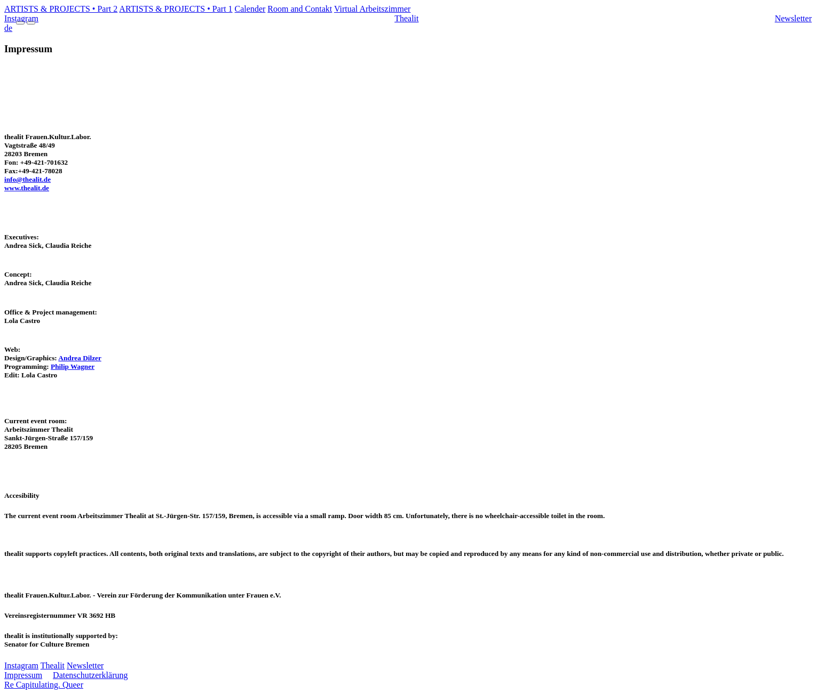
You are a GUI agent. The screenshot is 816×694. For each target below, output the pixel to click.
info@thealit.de (27, 179)
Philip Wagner (72, 366)
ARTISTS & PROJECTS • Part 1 (175, 8)
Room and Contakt (299, 8)
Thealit (406, 18)
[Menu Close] (31, 23)
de (8, 28)
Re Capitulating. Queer (43, 684)
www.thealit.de (26, 188)
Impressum (23, 675)
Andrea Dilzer (79, 358)
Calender (250, 8)
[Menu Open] (20, 23)
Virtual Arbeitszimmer (372, 8)
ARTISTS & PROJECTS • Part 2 (60, 8)
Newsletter (793, 18)
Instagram (21, 665)
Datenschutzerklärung (90, 675)
